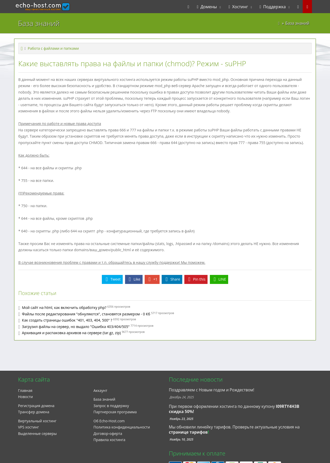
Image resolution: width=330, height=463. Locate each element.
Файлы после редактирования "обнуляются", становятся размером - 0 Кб (86, 314)
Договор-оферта (108, 433)
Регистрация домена (36, 405)
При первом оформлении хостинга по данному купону (234, 409)
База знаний (105, 399)
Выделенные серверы (37, 433)
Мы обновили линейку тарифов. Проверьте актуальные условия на (234, 427)
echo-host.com (32, 6)
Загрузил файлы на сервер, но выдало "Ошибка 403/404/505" (75, 326)
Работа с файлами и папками (53, 48)
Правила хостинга (110, 439)
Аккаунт (101, 390)
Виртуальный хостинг (37, 420)
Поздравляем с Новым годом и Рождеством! (211, 390)
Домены (207, 7)
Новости (25, 396)
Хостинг (238, 7)
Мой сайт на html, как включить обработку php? (64, 307)
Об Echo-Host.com (109, 420)
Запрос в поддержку (111, 405)
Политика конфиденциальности (122, 427)
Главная (25, 390)
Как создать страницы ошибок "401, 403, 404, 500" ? (67, 320)
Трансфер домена (33, 411)
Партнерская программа (115, 411)
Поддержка (273, 7)
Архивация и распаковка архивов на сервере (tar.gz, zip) (71, 332)
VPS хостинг (28, 427)
